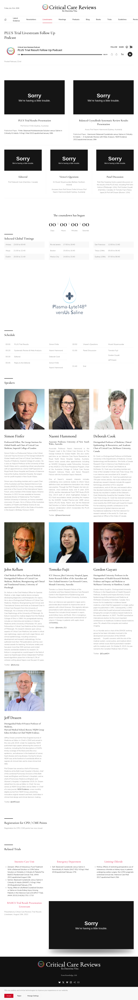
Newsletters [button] (31, 19)
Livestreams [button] (47, 19)
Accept (9, 996)
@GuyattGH (104, 653)
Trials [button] (109, 19)
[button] (5, 19)
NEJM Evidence (23, 789)
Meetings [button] (62, 19)
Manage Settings (33, 996)
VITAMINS (53, 623)
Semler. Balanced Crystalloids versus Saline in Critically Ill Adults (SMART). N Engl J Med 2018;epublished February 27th (25, 882)
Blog (88, 19)
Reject (19, 996)
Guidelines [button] (122, 19)
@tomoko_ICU (61, 627)
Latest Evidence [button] (16, 19)
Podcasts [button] (75, 19)
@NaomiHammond (62, 515)
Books (98, 19)
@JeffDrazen (15, 802)
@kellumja (15, 665)
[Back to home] (69, 8)
